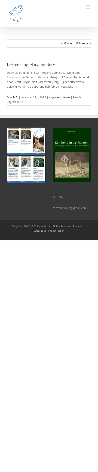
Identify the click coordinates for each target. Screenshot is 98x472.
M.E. (15, 97)
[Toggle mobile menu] (88, 7)
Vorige (68, 43)
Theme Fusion (56, 231)
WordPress (40, 231)
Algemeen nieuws (59, 97)
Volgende (82, 43)
